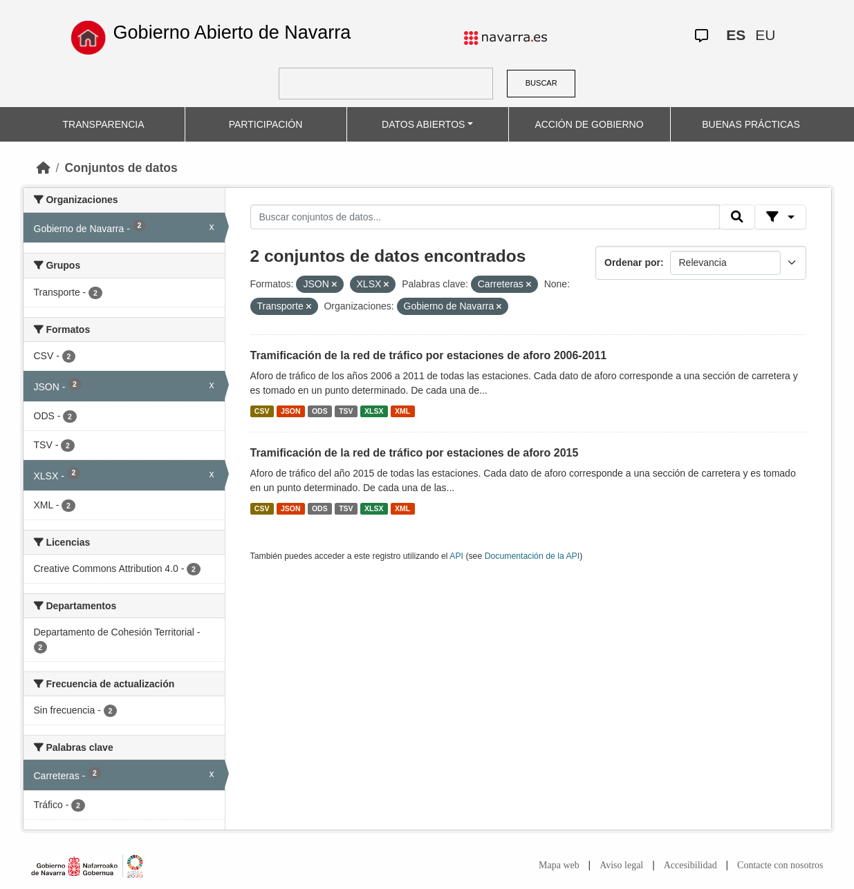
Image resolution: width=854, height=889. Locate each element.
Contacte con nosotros (780, 865)
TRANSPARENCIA (104, 124)
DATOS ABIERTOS (423, 124)
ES (735, 35)
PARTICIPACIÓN (266, 124)
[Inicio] (43, 168)
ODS (320, 411)
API (456, 556)
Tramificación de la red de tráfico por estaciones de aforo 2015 (414, 453)
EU (765, 35)
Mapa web (559, 865)
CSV (262, 411)
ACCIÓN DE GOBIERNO (589, 124)
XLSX (373, 411)
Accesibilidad (690, 865)
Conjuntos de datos (120, 168)
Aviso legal (621, 865)
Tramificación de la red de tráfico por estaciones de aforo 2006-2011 (428, 355)
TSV (346, 411)
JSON (291, 411)
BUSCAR (541, 83)
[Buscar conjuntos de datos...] (485, 216)
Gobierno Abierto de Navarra (232, 32)
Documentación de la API (532, 556)
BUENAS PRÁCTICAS (751, 124)
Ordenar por (632, 262)
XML (402, 411)
